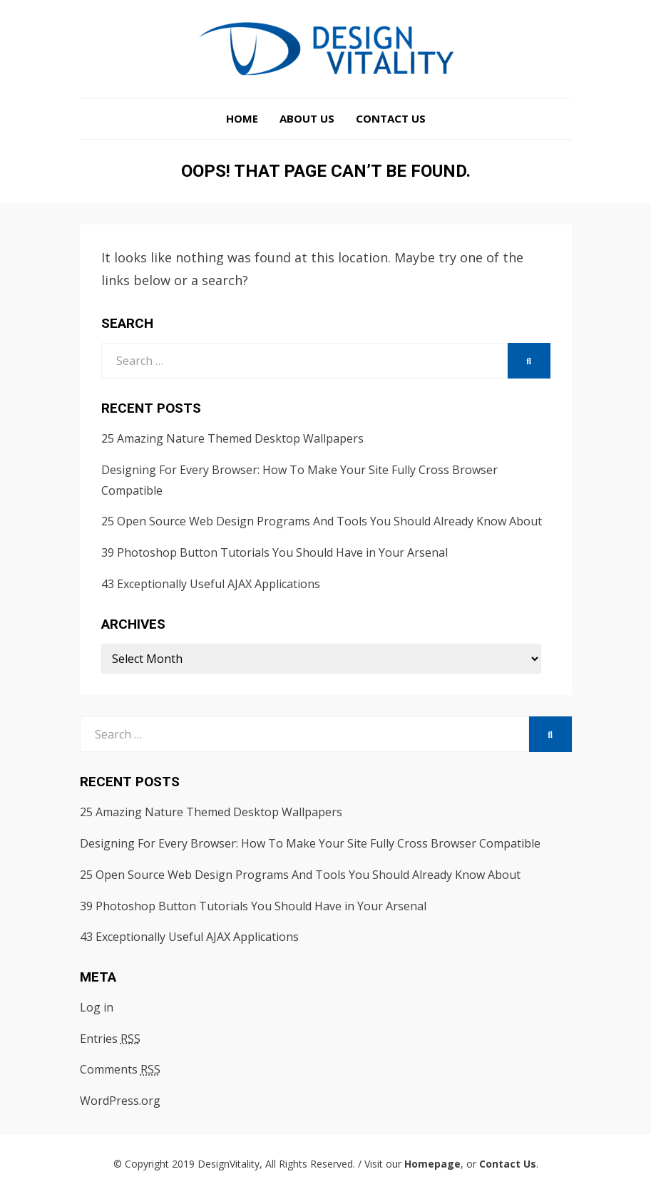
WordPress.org (120, 1100)
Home (242, 118)
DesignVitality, (230, 1163)
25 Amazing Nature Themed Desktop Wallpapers (232, 438)
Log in (96, 1007)
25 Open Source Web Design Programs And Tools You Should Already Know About (321, 521)
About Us (307, 118)
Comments (120, 1069)
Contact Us (391, 118)
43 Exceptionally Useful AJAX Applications (210, 584)
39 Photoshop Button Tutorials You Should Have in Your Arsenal (274, 552)
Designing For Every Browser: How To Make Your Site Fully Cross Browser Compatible (310, 843)
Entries (110, 1039)
